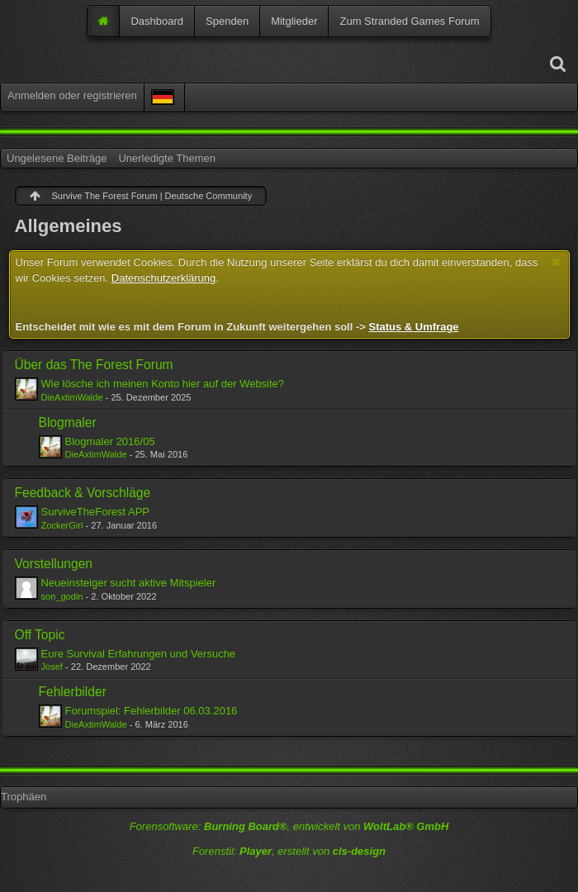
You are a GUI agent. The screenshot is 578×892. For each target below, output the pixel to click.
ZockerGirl (62, 525)
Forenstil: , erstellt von (289, 851)
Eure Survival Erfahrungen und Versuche (138, 654)
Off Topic (40, 635)
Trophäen (23, 796)
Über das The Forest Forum (94, 365)
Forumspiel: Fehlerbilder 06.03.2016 (151, 711)
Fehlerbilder (73, 692)
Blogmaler (68, 422)
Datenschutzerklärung (163, 278)
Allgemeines (68, 226)
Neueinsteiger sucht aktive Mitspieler (128, 582)
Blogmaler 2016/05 (110, 441)
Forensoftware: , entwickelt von (289, 826)
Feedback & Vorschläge (83, 493)
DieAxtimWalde (72, 397)
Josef (52, 666)
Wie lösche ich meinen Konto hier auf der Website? (163, 383)
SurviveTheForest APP (95, 511)
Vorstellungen (54, 564)
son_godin (62, 596)
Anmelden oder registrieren (72, 95)
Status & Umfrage (413, 326)
